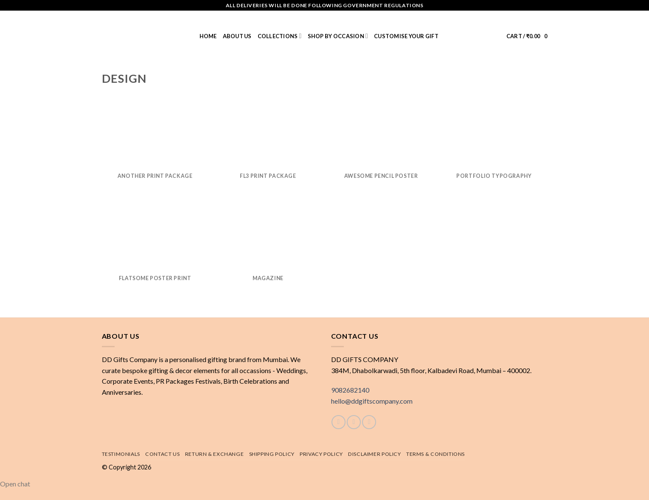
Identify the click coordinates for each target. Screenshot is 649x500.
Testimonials (121, 454)
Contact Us (162, 454)
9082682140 (350, 390)
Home (208, 36)
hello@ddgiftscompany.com (372, 401)
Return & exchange (214, 454)
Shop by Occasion (338, 36)
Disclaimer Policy (374, 454)
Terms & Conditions (435, 454)
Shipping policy (272, 454)
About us (237, 36)
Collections (280, 36)
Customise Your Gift (406, 36)
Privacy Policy (321, 454)
